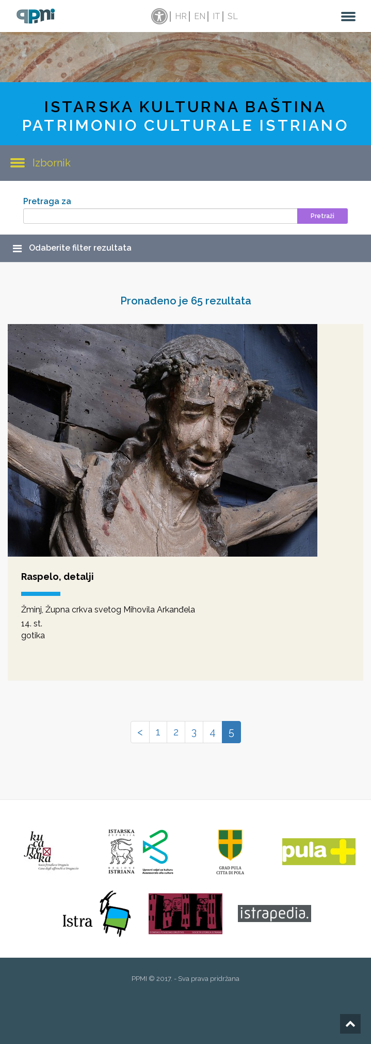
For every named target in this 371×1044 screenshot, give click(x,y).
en (199, 16)
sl (233, 16)
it (216, 16)
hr (181, 16)
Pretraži (322, 216)
